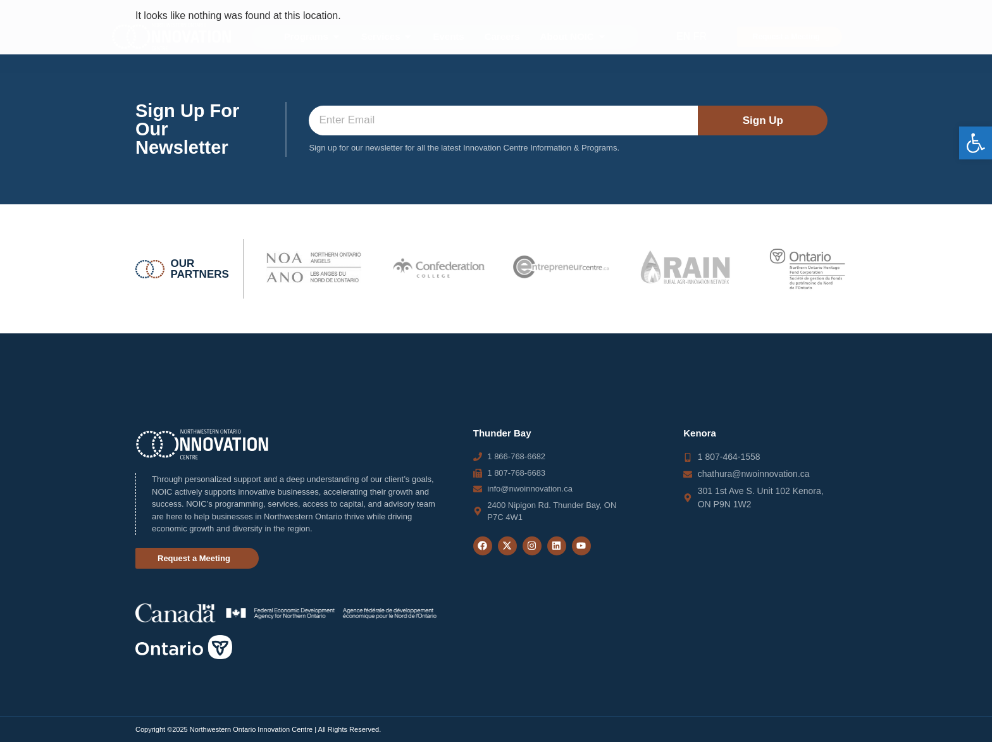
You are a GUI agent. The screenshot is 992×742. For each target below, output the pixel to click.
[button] (975, 143)
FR (700, 36)
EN (683, 36)
